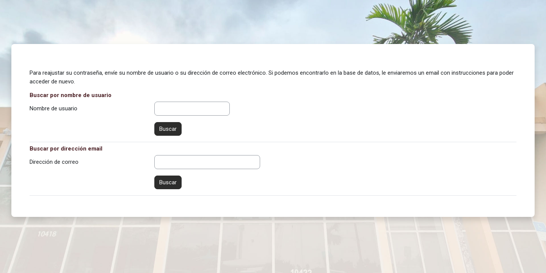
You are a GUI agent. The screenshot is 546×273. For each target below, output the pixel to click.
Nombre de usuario (53, 108)
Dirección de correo (54, 161)
